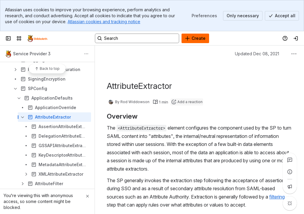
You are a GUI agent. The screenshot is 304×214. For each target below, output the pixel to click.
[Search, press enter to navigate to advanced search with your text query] (137, 38)
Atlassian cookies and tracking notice (104, 21)
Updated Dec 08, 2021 (257, 53)
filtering (277, 197)
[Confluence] (37, 38)
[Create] (195, 38)
